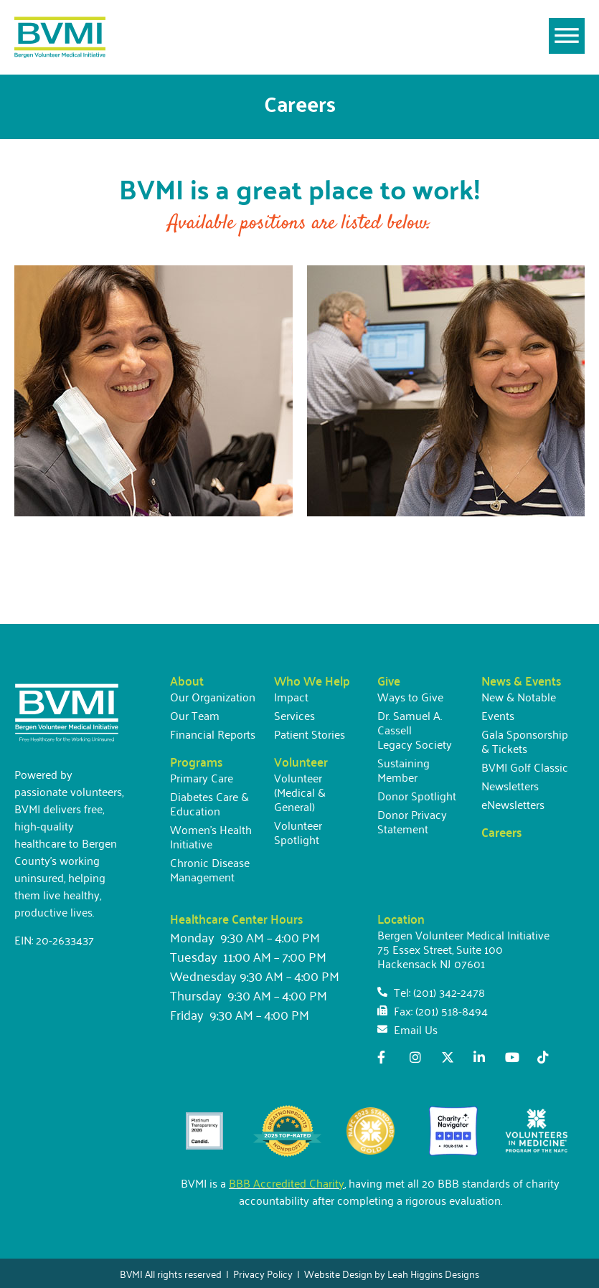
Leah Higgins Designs (433, 1273)
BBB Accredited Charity (286, 1183)
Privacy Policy (263, 1273)
